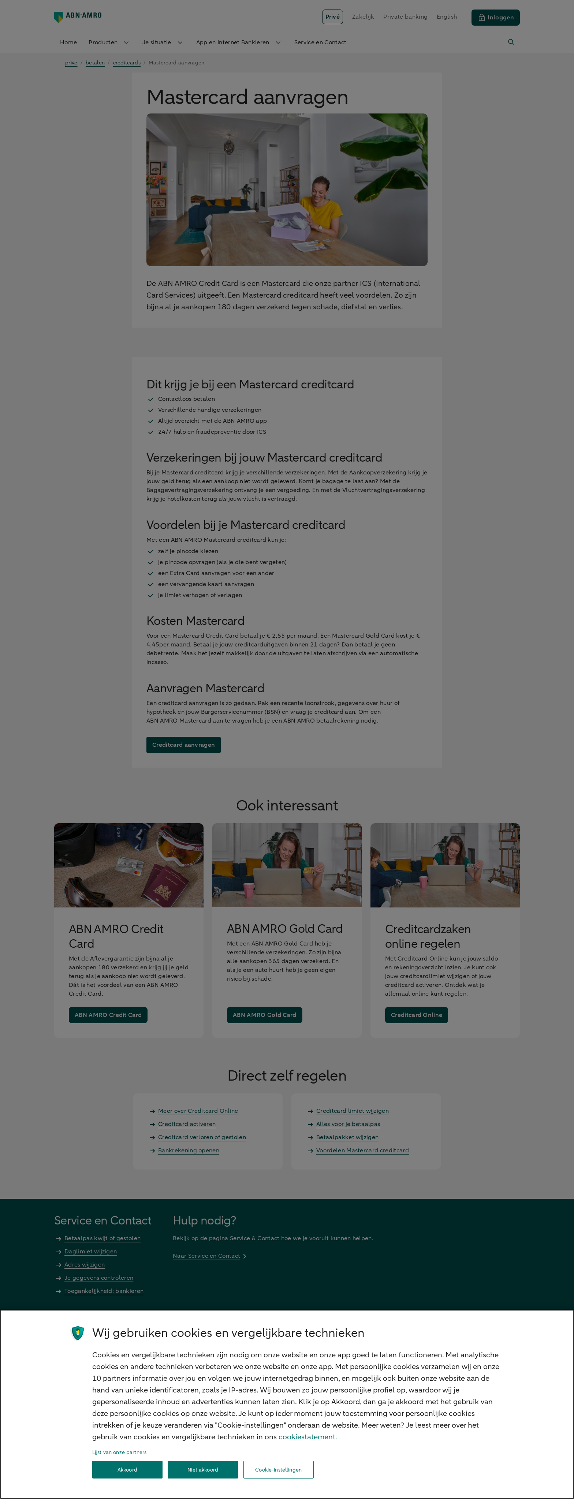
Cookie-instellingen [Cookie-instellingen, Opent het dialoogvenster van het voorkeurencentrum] (278, 1469)
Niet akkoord (202, 1469)
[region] (287, 1404)
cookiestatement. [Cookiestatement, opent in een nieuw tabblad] (308, 1437)
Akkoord (127, 1469)
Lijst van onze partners (119, 1452)
